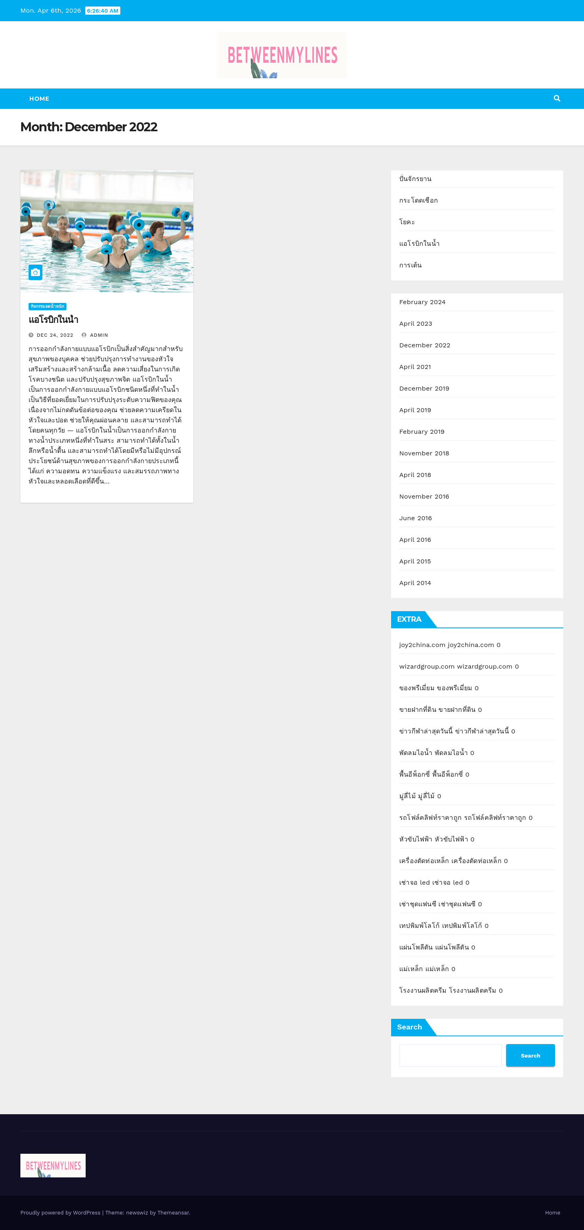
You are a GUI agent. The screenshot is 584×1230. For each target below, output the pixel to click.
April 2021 (415, 367)
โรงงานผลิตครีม (423, 990)
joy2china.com (422, 645)
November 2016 (424, 496)
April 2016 (415, 539)
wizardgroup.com (427, 666)
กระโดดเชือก (418, 200)
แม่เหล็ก (411, 969)
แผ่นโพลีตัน (416, 947)
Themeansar (173, 1213)
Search (409, 1026)
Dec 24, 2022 (55, 335)
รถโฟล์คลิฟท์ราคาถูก (430, 817)
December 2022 (425, 345)
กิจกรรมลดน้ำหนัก (47, 306)
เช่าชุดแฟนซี (417, 904)
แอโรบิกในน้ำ (53, 319)
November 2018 (424, 453)
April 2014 (415, 583)
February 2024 (422, 302)
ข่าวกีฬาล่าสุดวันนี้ (426, 731)
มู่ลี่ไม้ (407, 796)
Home (39, 98)
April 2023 (415, 323)
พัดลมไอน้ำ (415, 753)
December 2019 (424, 388)
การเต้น (410, 265)
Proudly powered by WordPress (61, 1213)
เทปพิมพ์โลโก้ (419, 926)
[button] (557, 98)
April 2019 (415, 410)
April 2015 (415, 561)
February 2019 (422, 431)
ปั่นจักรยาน (415, 179)
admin (95, 335)
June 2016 (415, 518)
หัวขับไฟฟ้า (416, 839)
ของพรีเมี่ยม (417, 688)
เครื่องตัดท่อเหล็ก (424, 861)
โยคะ (407, 222)
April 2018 (415, 475)
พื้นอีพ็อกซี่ (414, 774)
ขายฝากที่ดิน (417, 709)
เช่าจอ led (414, 882)
